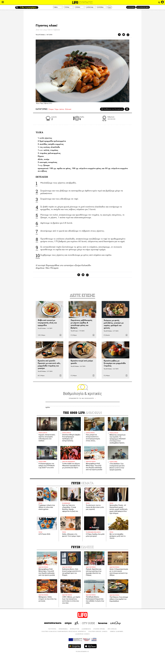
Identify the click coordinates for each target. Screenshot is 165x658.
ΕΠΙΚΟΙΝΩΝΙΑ (63, 629)
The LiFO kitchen (40, 35)
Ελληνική (68, 109)
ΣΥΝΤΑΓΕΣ (86, 2)
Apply (109, 7)
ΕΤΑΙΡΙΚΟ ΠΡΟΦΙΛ (99, 629)
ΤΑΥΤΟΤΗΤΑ (52, 629)
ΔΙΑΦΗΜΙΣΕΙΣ (86, 629)
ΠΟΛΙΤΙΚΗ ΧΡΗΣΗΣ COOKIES (97, 631)
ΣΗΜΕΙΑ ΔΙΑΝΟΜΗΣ (116, 631)
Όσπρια (51, 109)
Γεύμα (56, 109)
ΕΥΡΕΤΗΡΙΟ (131, 7)
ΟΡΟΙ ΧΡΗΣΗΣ (112, 629)
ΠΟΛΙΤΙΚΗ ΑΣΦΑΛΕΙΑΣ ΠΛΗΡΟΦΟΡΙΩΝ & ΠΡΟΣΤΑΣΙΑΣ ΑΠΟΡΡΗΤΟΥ (64, 631)
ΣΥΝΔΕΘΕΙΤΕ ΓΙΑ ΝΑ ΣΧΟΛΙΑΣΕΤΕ (81, 398)
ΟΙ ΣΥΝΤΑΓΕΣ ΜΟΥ (143, 7)
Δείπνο (61, 109)
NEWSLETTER (74, 629)
